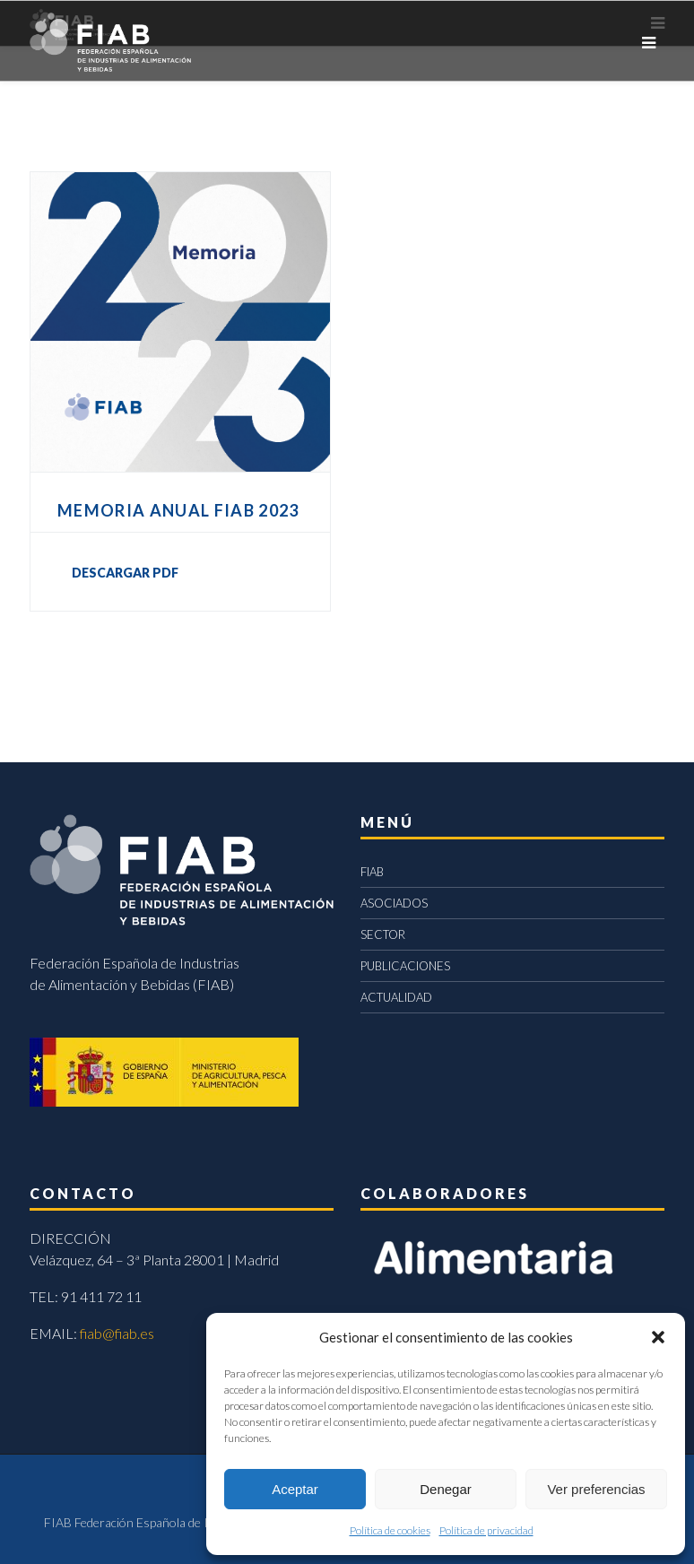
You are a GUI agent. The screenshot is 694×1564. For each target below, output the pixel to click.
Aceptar (295, 1489)
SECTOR (382, 934)
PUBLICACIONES (405, 966)
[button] (658, 1337)
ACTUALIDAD (396, 997)
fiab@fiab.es (117, 1333)
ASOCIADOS (394, 903)
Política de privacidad (486, 1530)
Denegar (446, 1489)
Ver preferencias (596, 1489)
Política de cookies (390, 1530)
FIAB (372, 872)
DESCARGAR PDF (125, 572)
